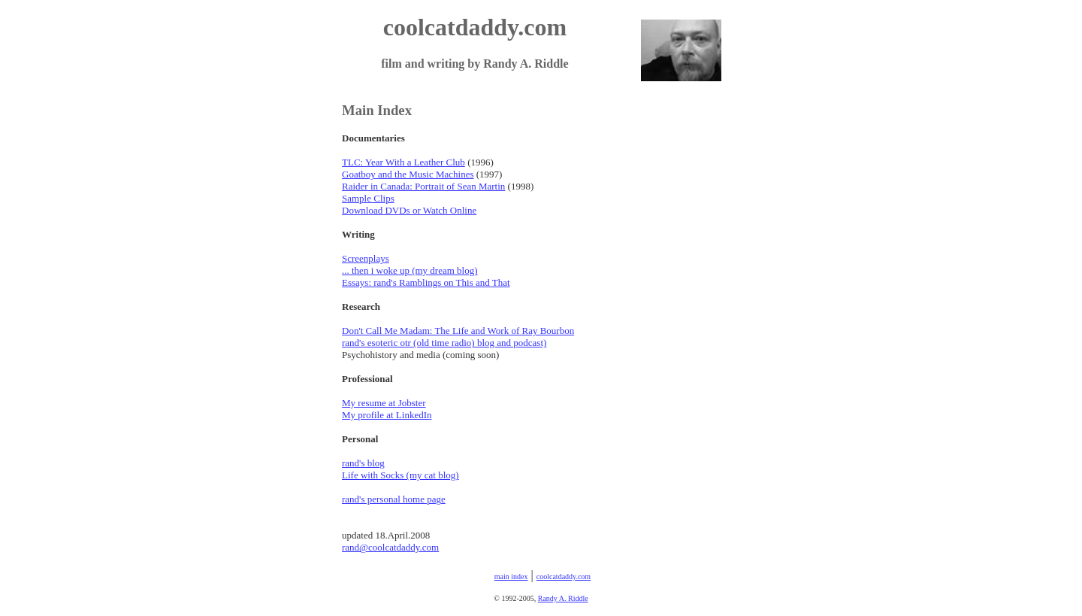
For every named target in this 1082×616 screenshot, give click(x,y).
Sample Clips (368, 198)
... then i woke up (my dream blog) (410, 270)
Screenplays (365, 258)
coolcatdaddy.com (563, 576)
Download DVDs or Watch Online (409, 210)
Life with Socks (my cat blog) (400, 475)
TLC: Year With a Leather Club (403, 162)
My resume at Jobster (384, 402)
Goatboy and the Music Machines (407, 174)
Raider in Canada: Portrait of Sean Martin (423, 186)
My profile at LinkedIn (387, 414)
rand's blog (363, 463)
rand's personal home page (394, 499)
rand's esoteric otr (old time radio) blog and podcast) (444, 342)
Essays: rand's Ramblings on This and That (426, 282)
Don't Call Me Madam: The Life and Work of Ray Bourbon (458, 330)
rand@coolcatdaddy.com (390, 547)
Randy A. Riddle (563, 598)
